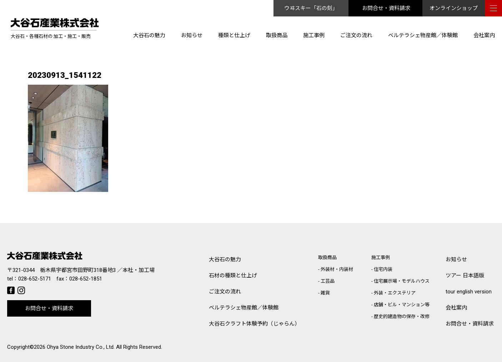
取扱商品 (276, 35)
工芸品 (328, 281)
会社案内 (484, 35)
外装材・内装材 (337, 269)
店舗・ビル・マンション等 (402, 304)
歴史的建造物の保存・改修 (402, 316)
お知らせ (191, 35)
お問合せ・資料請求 (386, 8)
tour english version (469, 291)
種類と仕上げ (234, 35)
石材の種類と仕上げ (233, 275)
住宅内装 (383, 269)
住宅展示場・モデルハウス (402, 281)
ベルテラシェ (243, 308)
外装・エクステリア (395, 293)
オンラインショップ (454, 8)
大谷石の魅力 (149, 35)
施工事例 (314, 35)
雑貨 (325, 293)
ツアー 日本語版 (465, 275)
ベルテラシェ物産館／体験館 (423, 35)
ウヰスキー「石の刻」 (311, 8)
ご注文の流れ (356, 35)
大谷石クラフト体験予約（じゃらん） (254, 324)
